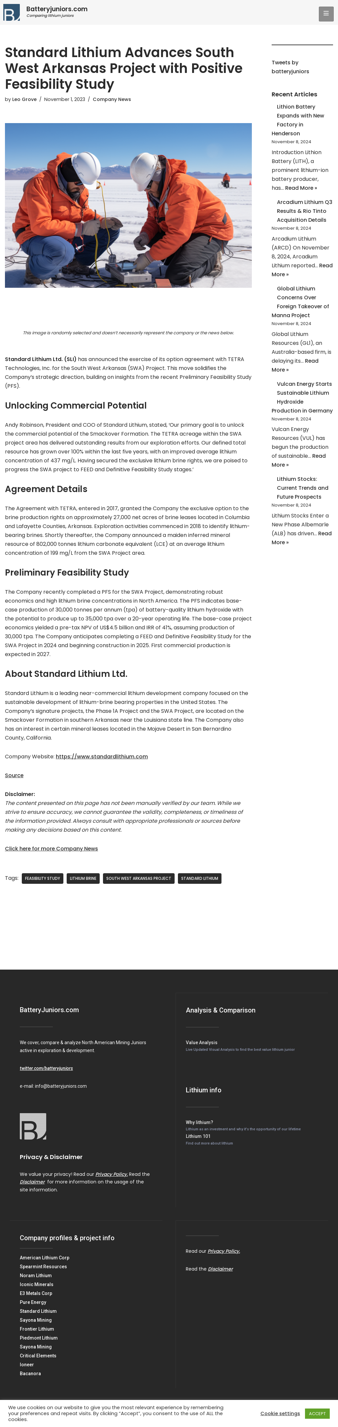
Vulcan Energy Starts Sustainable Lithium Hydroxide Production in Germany (302, 404)
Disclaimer (32, 1184)
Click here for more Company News (52, 851)
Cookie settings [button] (280, 1413)
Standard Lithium (199, 881)
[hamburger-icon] (326, 14)
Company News (112, 99)
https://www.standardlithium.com (102, 759)
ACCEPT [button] (317, 1413)
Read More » (301, 189)
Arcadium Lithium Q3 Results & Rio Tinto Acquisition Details (304, 212)
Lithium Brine (83, 881)
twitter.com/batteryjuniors (46, 1070)
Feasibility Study (42, 881)
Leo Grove (24, 99)
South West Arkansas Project (138, 881)
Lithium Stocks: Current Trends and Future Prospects (303, 500)
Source (14, 778)
